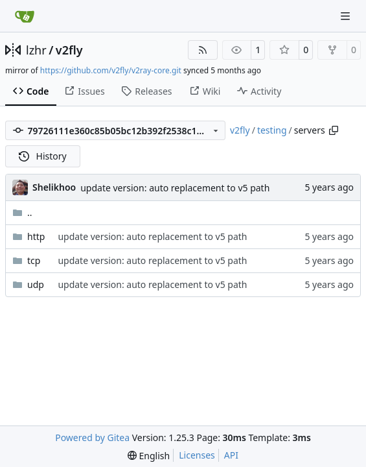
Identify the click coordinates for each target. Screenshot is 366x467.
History (43, 156)
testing (272, 130)
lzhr (36, 49)
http (36, 236)
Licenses (197, 455)
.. (22, 212)
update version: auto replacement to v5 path (174, 188)
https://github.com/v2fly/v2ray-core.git (110, 70)
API (231, 455)
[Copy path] (333, 130)
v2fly (69, 49)
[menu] (149, 455)
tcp (33, 260)
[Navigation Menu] (347, 16)
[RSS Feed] (203, 50)
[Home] (24, 16)
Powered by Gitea (92, 437)
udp (35, 284)
